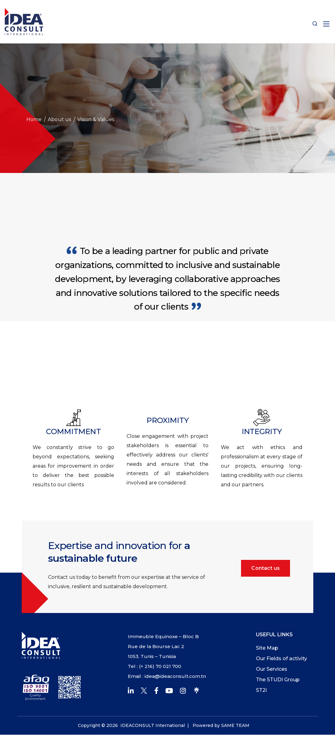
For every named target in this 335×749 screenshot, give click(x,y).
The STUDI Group (278, 680)
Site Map (267, 648)
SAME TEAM (235, 725)
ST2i (261, 690)
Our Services (271, 669)
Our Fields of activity (281, 658)
